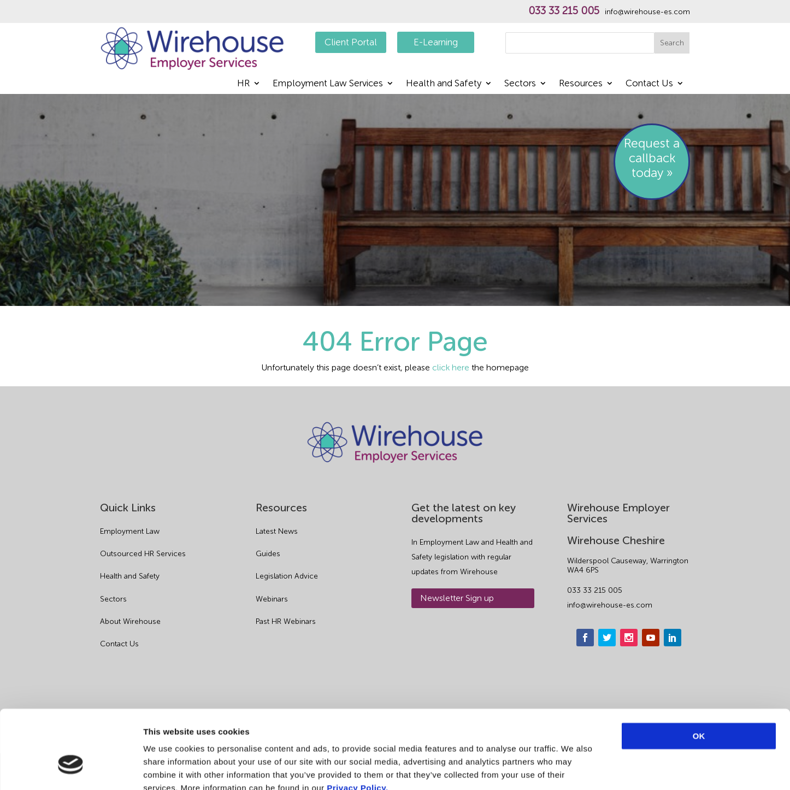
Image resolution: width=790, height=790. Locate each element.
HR (243, 84)
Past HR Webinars (286, 621)
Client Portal (351, 42)
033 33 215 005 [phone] (594, 590)
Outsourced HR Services (143, 553)
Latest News (277, 531)
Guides (268, 553)
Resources (581, 84)
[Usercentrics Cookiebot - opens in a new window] (71, 768)
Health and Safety (443, 84)
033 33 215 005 (563, 11)
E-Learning (436, 42)
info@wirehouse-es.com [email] (609, 605)
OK (699, 672)
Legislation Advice (287, 576)
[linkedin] (672, 637)
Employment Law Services (328, 84)
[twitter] (607, 637)
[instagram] (629, 637)
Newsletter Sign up (457, 598)
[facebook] (585, 637)
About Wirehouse (130, 621)
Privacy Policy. (357, 724)
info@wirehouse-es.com (647, 12)
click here (450, 367)
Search (672, 43)
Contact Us (649, 84)
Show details (573, 768)
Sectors (520, 84)
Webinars (272, 599)
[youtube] (650, 637)
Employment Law (130, 531)
